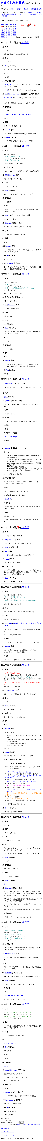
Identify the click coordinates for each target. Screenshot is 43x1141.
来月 (14, 24)
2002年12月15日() (10, 527)
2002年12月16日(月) (10, 587)
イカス (6, 1066)
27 (13, 35)
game (8, 137)
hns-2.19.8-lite (21, 1124)
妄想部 (26, 9)
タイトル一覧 (5, 1128)
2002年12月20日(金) (10, 1004)
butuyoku (8, 623)
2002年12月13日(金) (10, 274)
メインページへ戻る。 (8, 1135)
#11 (3, 255)
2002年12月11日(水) (10, 42)
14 (15, 31)
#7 (3, 114)
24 (6, 35)
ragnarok (9, 263)
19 (11, 33)
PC (6, 551)
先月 (2, 24)
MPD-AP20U (18, 995)
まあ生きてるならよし (11, 1043)
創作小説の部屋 (29, 12)
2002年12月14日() (10, 379)
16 (4, 33)
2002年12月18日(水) (10, 817)
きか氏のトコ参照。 (11, 437)
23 (4, 35)
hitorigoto (8, 223)
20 (13, 33)
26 (11, 35)
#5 (3, 94)
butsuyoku (9, 995)
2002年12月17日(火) (10, 665)
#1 (3, 47)
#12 (3, 263)
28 (15, 35)
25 (9, 35)
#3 (3, 66)
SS (6, 94)
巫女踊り (8, 499)
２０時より (7, 84)
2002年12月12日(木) (10, 146)
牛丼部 (11, 9)
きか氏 (6, 90)
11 (9, 31)
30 (4, 37)
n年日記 (25, 42)
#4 (3, 81)
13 (13, 31)
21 (15, 33)
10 (6, 31)
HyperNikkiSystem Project (34, 1124)
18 (9, 33)
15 (2, 33)
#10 (3, 137)
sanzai (7, 130)
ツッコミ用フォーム (7, 1132)
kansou (18, 94)
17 (6, 33)
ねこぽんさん (8, 97)
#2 (3, 58)
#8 (3, 122)
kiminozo (11, 94)
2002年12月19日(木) (10, 922)
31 (6, 37)
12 (11, 31)
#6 (3, 107)
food (6, 66)
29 (2, 37)
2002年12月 (8, 24)
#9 (3, 130)
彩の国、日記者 (36, 9)
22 (2, 35)
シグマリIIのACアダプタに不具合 (18, 114)
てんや (6, 884)
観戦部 (19, 9)
